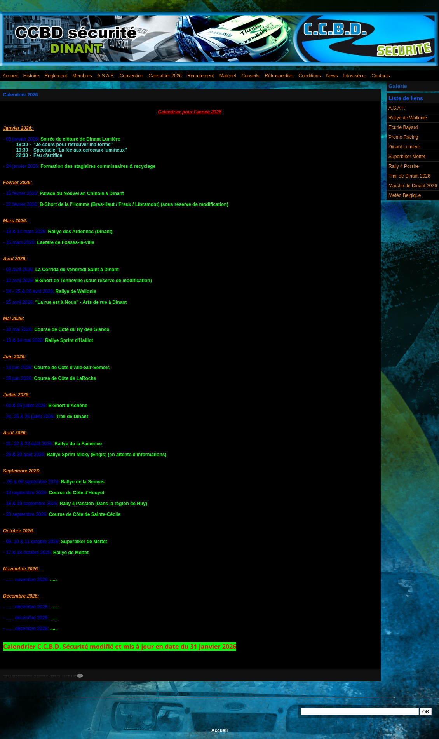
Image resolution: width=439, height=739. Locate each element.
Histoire (31, 75)
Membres (82, 75)
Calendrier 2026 (165, 75)
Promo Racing (403, 137)
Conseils (250, 75)
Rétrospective (279, 75)
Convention (131, 75)
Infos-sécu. (354, 75)
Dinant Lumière (404, 147)
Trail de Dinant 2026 (409, 176)
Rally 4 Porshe (403, 166)
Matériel (228, 75)
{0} (78, 676)
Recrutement (200, 75)
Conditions (310, 75)
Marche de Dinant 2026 (412, 185)
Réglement (55, 75)
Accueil (10, 75)
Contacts (380, 75)
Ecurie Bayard (403, 127)
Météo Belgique (404, 195)
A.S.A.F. (106, 75)
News (332, 75)
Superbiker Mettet (406, 156)
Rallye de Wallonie (407, 117)
